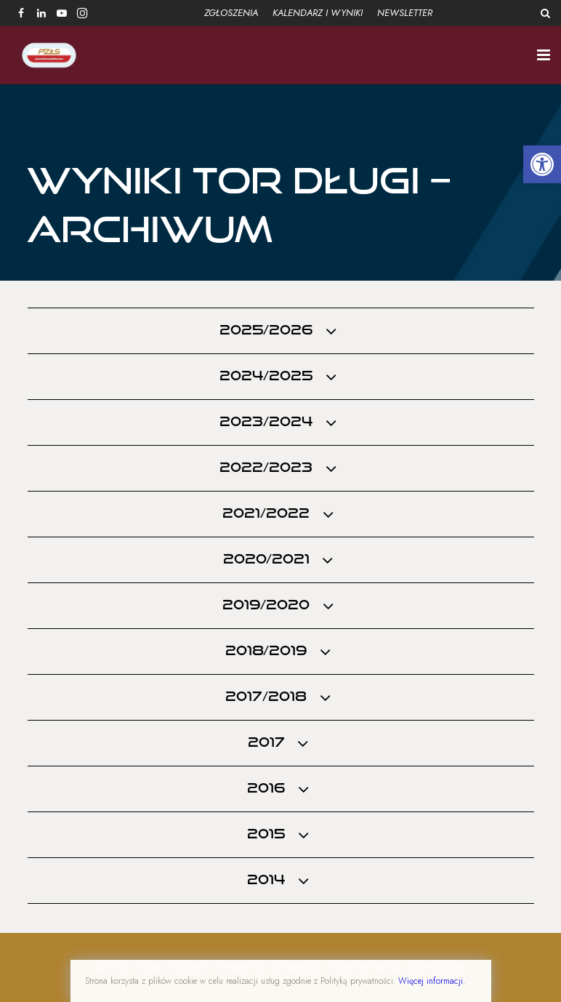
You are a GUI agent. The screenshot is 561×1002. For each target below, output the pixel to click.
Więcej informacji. (431, 980)
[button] (542, 164)
